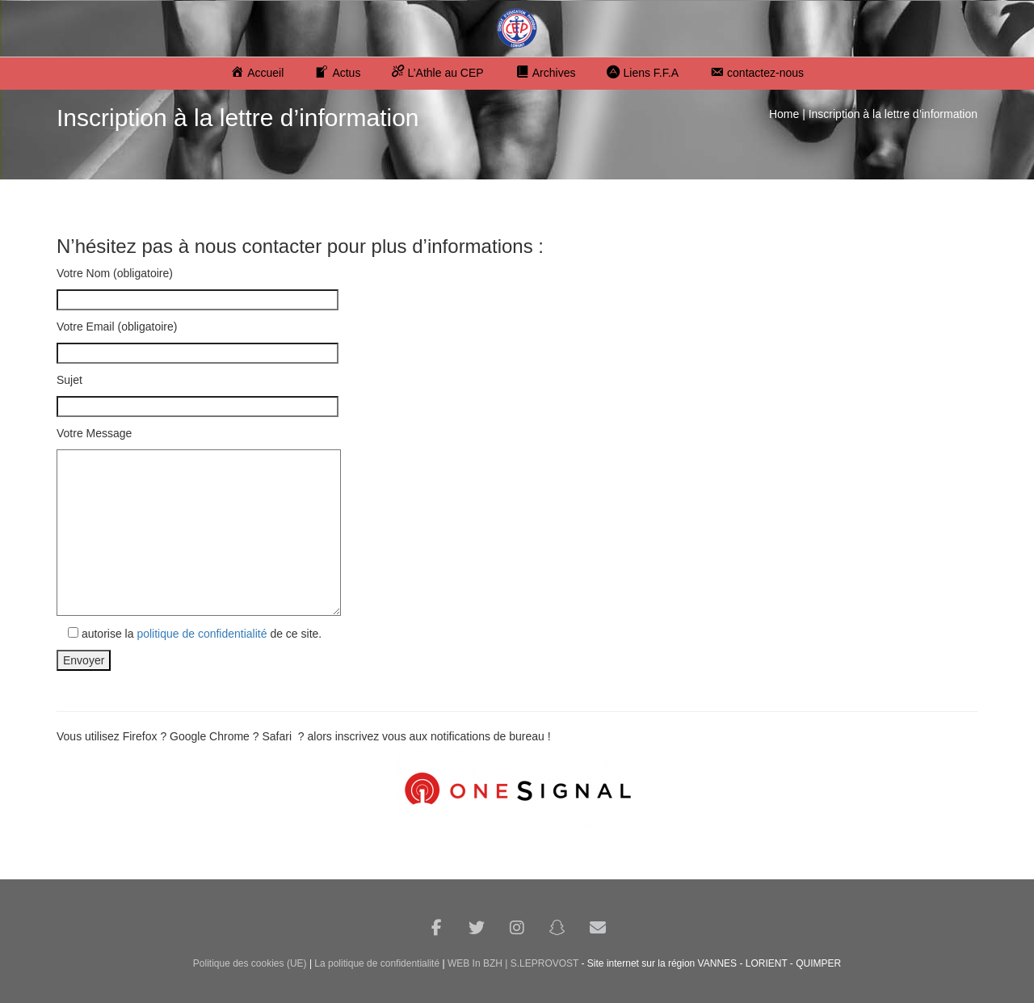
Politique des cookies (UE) (250, 963)
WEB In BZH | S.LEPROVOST (513, 963)
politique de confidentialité (202, 633)
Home (784, 113)
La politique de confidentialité (376, 963)
